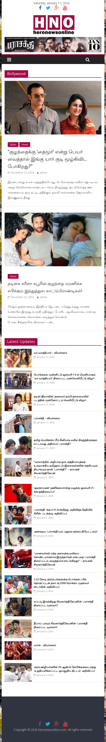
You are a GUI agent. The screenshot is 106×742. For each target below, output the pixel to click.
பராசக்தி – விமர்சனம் (47, 418)
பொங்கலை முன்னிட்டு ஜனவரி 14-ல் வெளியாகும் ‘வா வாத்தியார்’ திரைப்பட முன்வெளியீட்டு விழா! (64, 376)
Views (24, 144)
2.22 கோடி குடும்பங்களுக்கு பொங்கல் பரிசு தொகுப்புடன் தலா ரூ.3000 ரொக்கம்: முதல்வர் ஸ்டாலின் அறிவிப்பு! (61, 583)
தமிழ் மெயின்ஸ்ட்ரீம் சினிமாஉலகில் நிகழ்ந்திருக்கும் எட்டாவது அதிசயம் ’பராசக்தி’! (65, 442)
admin (43, 172)
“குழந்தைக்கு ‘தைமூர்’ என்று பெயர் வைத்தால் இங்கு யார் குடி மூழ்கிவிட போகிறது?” (47, 158)
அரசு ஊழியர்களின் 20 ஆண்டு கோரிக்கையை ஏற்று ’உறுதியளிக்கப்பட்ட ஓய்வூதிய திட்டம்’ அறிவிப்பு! (65, 669)
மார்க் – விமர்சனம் (45, 645)
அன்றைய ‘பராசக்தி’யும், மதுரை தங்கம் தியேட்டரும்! (65, 531)
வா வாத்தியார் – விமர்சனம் (50, 353)
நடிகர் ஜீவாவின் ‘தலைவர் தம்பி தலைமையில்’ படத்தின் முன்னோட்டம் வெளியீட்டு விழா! (61, 398)
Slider (13, 144)
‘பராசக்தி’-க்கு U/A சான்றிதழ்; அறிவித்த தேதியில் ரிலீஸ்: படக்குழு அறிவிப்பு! (63, 511)
